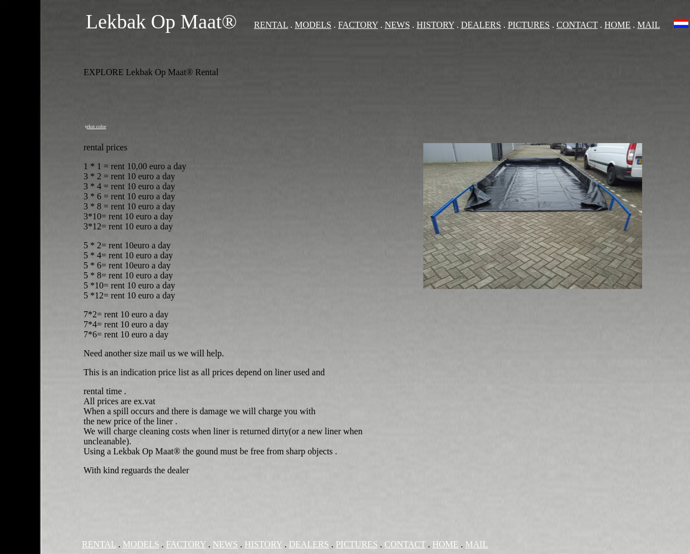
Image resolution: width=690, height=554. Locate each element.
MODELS (313, 25)
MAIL (648, 25)
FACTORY (358, 25)
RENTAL (271, 25)
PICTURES (529, 25)
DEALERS (481, 25)
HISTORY (435, 25)
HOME (617, 25)
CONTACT (577, 25)
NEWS (397, 25)
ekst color (96, 126)
